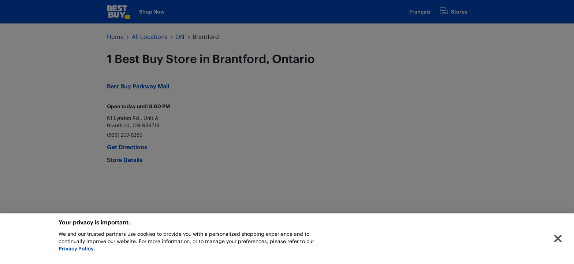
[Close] (558, 240)
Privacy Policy (76, 250)
